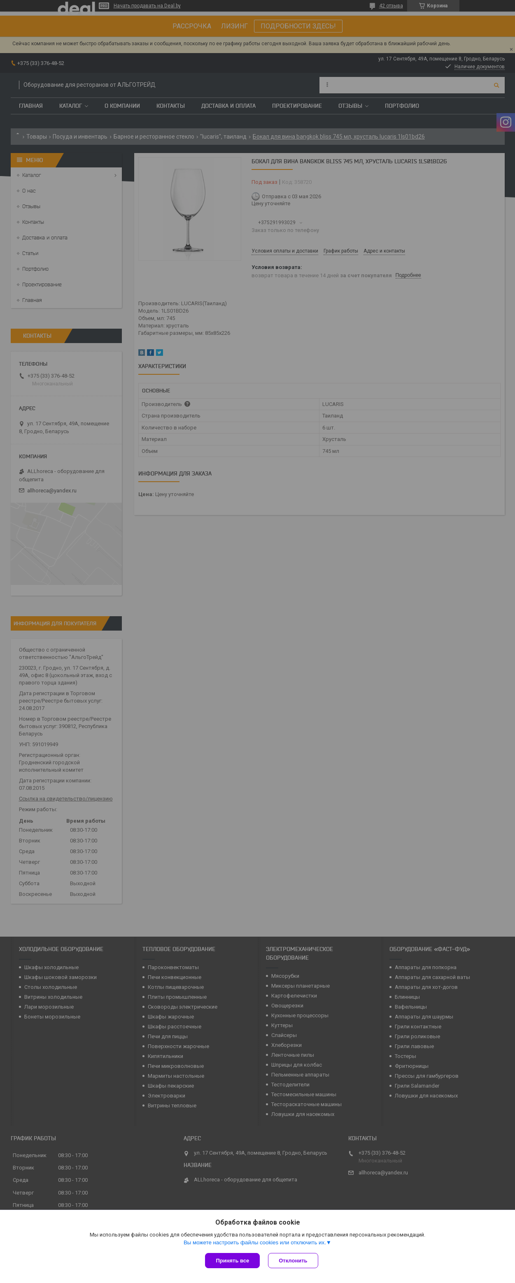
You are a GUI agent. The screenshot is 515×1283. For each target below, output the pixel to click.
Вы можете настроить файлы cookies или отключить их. (255, 1242)
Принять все (232, 1260)
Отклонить (293, 1260)
